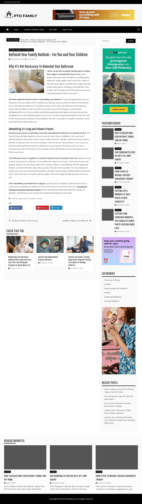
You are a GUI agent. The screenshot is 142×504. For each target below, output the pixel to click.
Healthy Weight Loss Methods (75, 220)
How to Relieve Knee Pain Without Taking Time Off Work (124, 136)
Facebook (16, 208)
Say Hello (53, 29)
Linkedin (56, 208)
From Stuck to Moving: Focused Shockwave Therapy (124, 175)
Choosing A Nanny (112, 280)
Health (107, 292)
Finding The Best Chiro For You (25, 220)
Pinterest (42, 208)
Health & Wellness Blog (34, 29)
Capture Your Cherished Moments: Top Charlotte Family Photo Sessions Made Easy (125, 220)
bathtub (33, 198)
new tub (39, 198)
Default (118, 129)
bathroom (26, 198)
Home (16, 29)
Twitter (29, 208)
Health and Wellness (113, 297)
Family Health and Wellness (21, 50)
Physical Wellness (111, 301)
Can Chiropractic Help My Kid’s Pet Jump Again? (125, 156)
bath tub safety (17, 198)
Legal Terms (67, 29)
